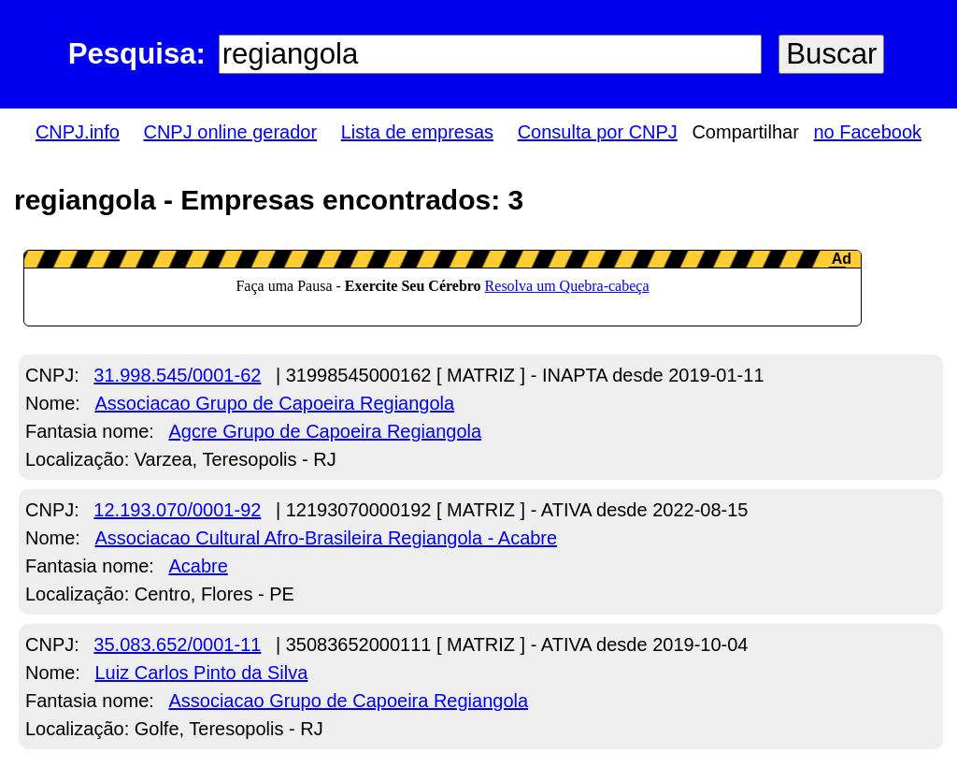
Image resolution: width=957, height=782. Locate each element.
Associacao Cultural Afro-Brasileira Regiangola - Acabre (325, 538)
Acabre (197, 566)
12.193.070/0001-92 (177, 510)
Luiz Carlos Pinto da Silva (200, 672)
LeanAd (442, 288)
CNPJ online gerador (230, 132)
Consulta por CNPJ (598, 132)
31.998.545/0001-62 (177, 375)
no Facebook (867, 132)
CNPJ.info (78, 132)
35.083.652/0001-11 (177, 644)
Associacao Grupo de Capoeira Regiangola (274, 403)
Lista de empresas (417, 132)
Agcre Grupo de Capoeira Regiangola (324, 431)
